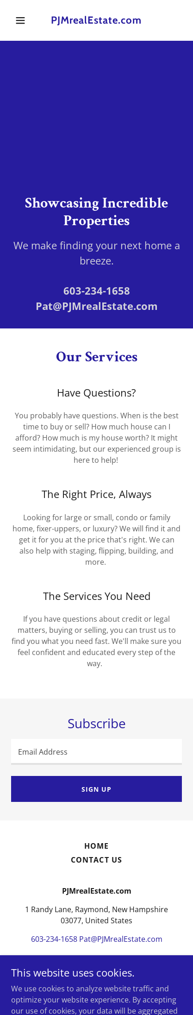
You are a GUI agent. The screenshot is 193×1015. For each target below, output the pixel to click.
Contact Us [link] (96, 860)
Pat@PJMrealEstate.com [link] (97, 306)
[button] (24, 20)
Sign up (96, 789)
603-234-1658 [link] (96, 290)
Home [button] (96, 846)
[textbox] (96, 752)
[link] (96, 21)
